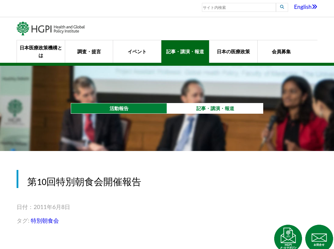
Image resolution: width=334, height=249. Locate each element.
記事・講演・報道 (185, 51)
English (305, 6)
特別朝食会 (45, 220)
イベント (137, 51)
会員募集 (281, 51)
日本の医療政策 (233, 51)
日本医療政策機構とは (41, 51)
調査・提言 (89, 51)
